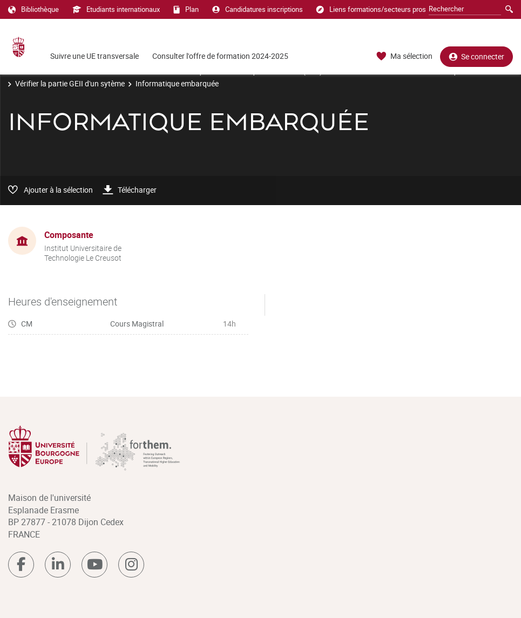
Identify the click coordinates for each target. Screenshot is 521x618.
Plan (186, 9)
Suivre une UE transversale (94, 56)
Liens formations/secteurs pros (371, 9)
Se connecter (476, 56)
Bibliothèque (33, 9)
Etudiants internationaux (116, 9)
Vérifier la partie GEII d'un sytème (70, 83)
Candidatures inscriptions (257, 9)
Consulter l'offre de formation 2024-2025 (220, 56)
